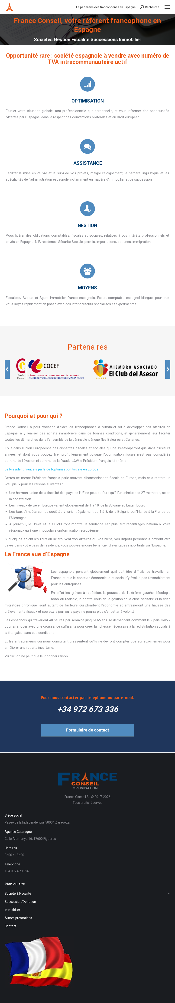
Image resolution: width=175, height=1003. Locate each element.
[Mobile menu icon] (167, 7)
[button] (7, 369)
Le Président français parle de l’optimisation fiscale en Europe (51, 469)
